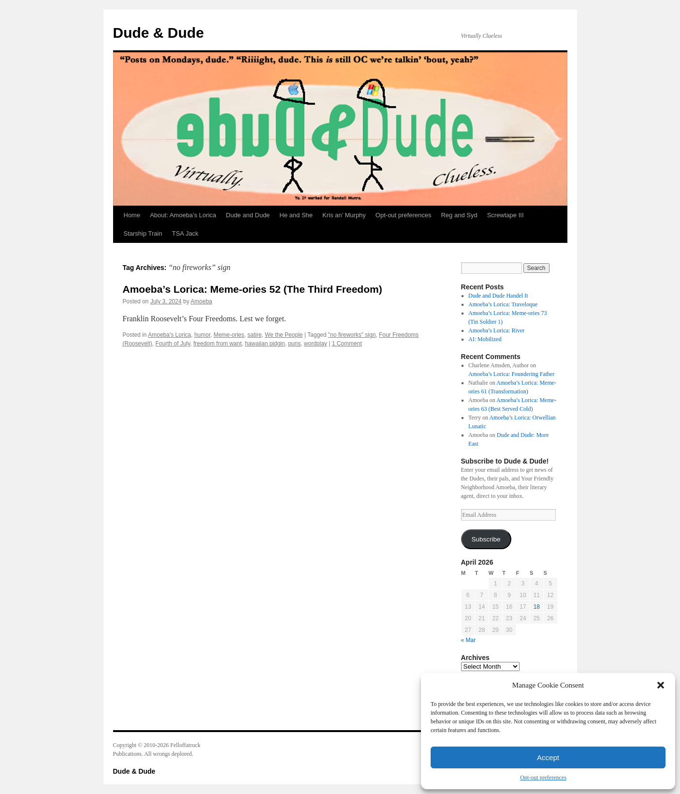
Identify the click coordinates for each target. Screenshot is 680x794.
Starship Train (143, 233)
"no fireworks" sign (352, 334)
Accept (548, 757)
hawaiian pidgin (265, 343)
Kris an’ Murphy (344, 215)
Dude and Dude (248, 215)
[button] (661, 685)
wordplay (315, 343)
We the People (284, 334)
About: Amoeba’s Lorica (183, 215)
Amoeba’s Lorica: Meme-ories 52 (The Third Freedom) (252, 289)
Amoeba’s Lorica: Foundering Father (511, 374)
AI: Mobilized (484, 339)
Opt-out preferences (543, 777)
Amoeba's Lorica (169, 334)
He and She (296, 215)
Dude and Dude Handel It (498, 295)
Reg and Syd (459, 215)
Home (132, 215)
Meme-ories (229, 334)
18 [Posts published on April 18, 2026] (537, 606)
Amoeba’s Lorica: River (496, 330)
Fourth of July (173, 343)
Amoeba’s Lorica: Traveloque (502, 304)
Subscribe (485, 539)
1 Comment (347, 343)
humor (202, 334)
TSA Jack (185, 233)
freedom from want (217, 343)
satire (254, 334)
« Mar (468, 640)
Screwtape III (505, 215)
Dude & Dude (158, 33)
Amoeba (201, 301)
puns (294, 343)
